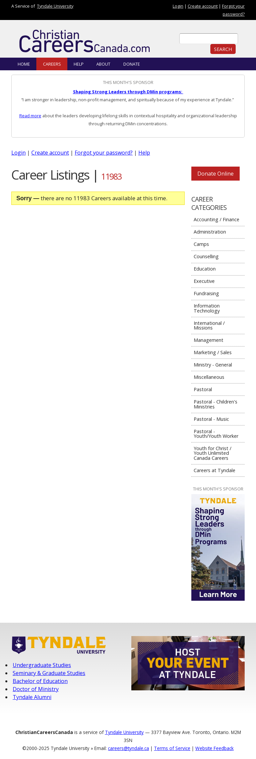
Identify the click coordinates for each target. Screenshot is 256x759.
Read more (30, 116)
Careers (52, 64)
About (103, 64)
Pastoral (203, 389)
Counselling (206, 256)
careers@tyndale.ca (128, 748)
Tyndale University (55, 6)
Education (205, 269)
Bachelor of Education (40, 681)
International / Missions (209, 325)
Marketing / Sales (213, 352)
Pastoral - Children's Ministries (215, 403)
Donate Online (215, 173)
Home (24, 64)
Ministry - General (213, 365)
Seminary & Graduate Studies (49, 673)
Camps (201, 244)
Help (79, 64)
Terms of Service (172, 748)
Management (208, 340)
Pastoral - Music (211, 419)
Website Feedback (214, 748)
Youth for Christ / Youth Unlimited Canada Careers (212, 453)
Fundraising (206, 293)
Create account (203, 6)
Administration (210, 232)
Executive (204, 281)
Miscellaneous (209, 377)
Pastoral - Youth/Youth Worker (216, 433)
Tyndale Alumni (32, 697)
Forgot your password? (104, 152)
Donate (131, 64)
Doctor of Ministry (36, 689)
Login (178, 6)
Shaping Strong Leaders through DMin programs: (128, 92)
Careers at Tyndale (214, 470)
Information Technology (207, 308)
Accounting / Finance (216, 219)
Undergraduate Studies (42, 665)
